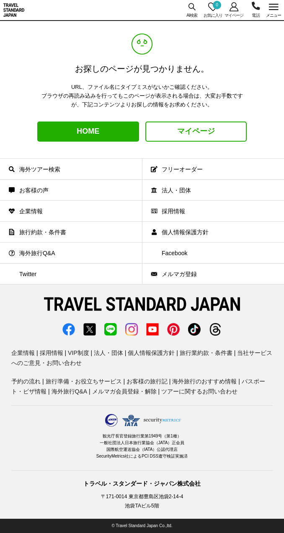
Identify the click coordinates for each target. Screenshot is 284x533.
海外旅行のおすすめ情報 (204, 381)
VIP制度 (78, 352)
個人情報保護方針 (151, 352)
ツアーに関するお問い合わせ (199, 391)
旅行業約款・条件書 (206, 352)
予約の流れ (26, 381)
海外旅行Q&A (70, 391)
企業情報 (23, 352)
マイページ (196, 131)
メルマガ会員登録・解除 (124, 391)
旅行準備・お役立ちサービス (84, 381)
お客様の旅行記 (147, 381)
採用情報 (51, 352)
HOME (88, 131)
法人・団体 (108, 352)
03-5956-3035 (255, 10)
